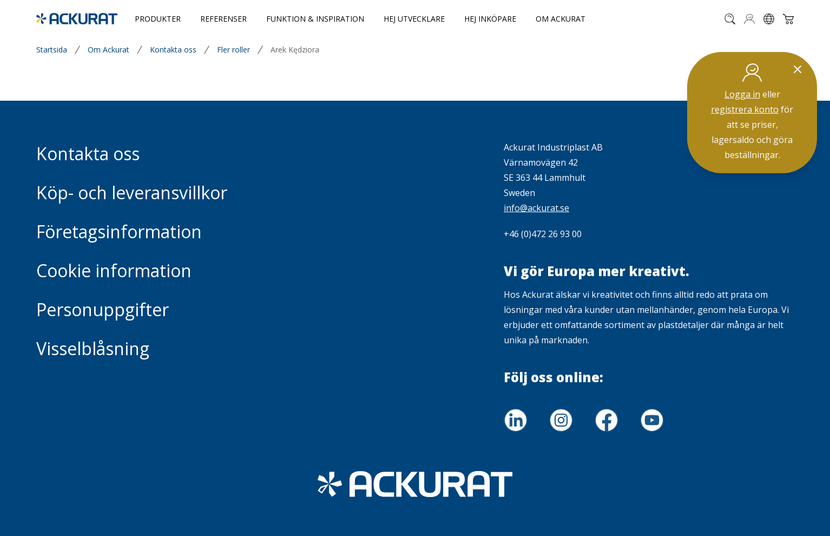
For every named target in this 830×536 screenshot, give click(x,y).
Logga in (742, 94)
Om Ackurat (560, 19)
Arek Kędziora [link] (295, 49)
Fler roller (233, 49)
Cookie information (114, 270)
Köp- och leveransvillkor (131, 192)
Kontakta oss (173, 49)
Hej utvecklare (414, 19)
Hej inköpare (490, 19)
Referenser (223, 19)
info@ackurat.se (536, 208)
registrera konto (745, 109)
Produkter (158, 19)
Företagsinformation (119, 231)
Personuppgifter (102, 309)
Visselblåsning (92, 348)
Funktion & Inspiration (315, 19)
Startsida (51, 49)
